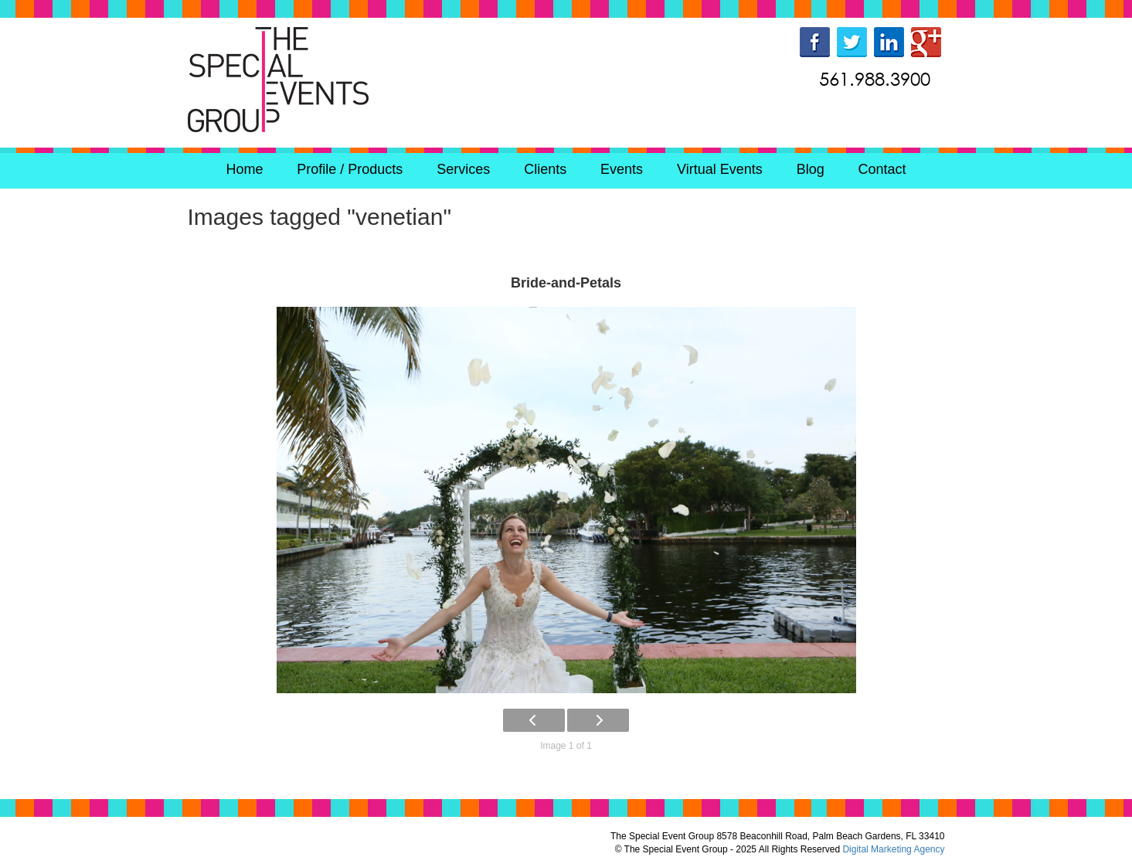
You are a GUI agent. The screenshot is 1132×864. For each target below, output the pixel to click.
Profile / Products (350, 169)
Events (621, 169)
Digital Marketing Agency (893, 849)
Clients (545, 169)
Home (244, 169)
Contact (882, 169)
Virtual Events (720, 169)
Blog (810, 169)
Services (463, 169)
